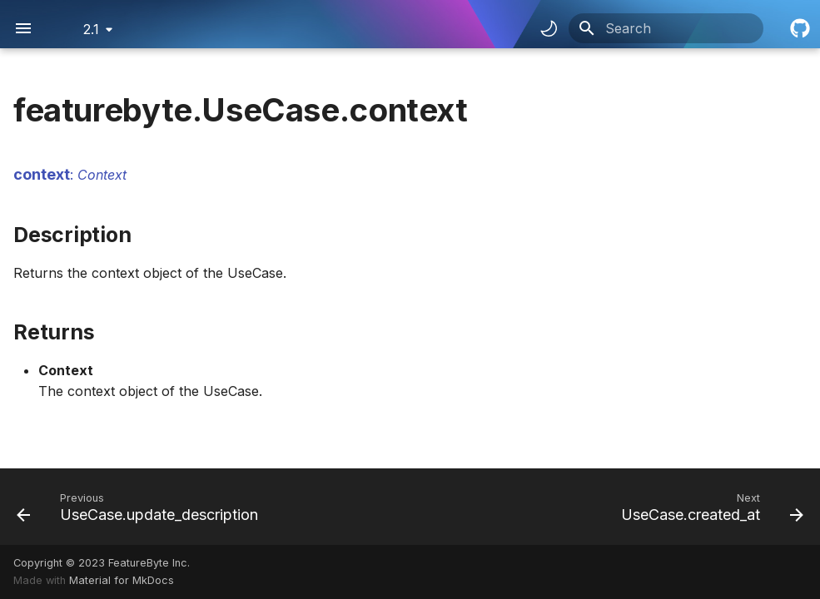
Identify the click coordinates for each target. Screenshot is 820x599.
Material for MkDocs (121, 580)
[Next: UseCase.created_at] (709, 507)
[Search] (666, 28)
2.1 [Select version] (91, 29)
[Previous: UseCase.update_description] (140, 507)
